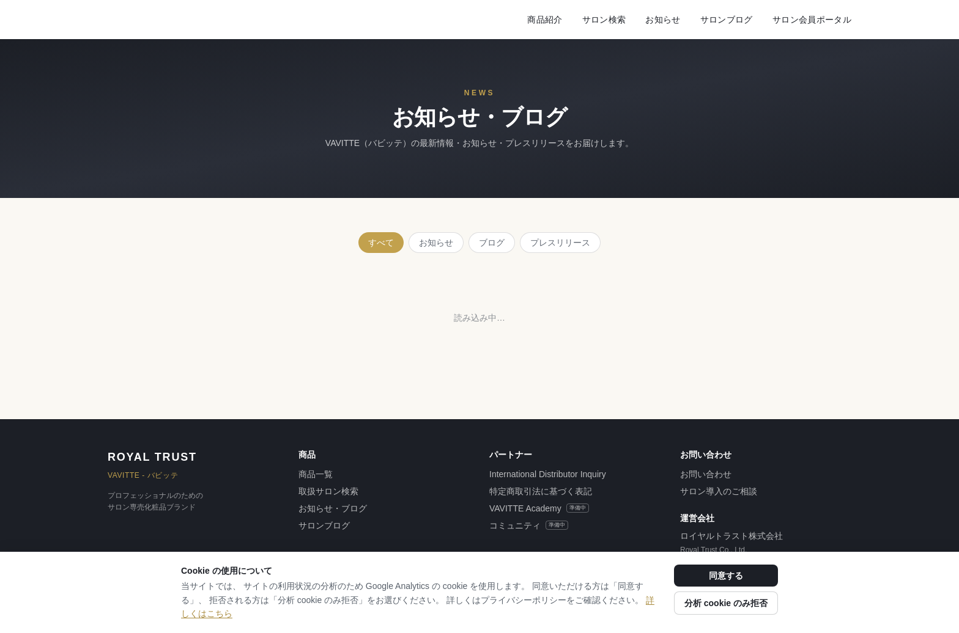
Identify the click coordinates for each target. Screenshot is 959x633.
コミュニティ (528, 525)
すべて (381, 242)
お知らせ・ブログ (332, 508)
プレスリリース (560, 242)
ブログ (492, 242)
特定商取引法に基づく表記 (540, 491)
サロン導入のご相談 (718, 491)
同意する (726, 575)
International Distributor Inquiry (547, 474)
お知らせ (662, 19)
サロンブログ (726, 19)
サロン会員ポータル (811, 19)
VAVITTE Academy (539, 508)
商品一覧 (315, 474)
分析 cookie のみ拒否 (726, 603)
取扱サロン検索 (328, 491)
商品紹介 (544, 19)
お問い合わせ (705, 474)
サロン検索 (604, 19)
